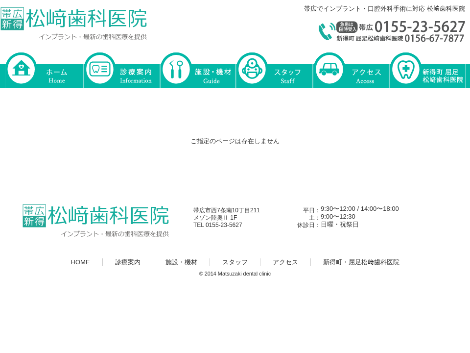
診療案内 (121, 69)
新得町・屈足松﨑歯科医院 (427, 69)
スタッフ (274, 69)
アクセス (350, 69)
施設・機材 (198, 69)
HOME (44, 69)
